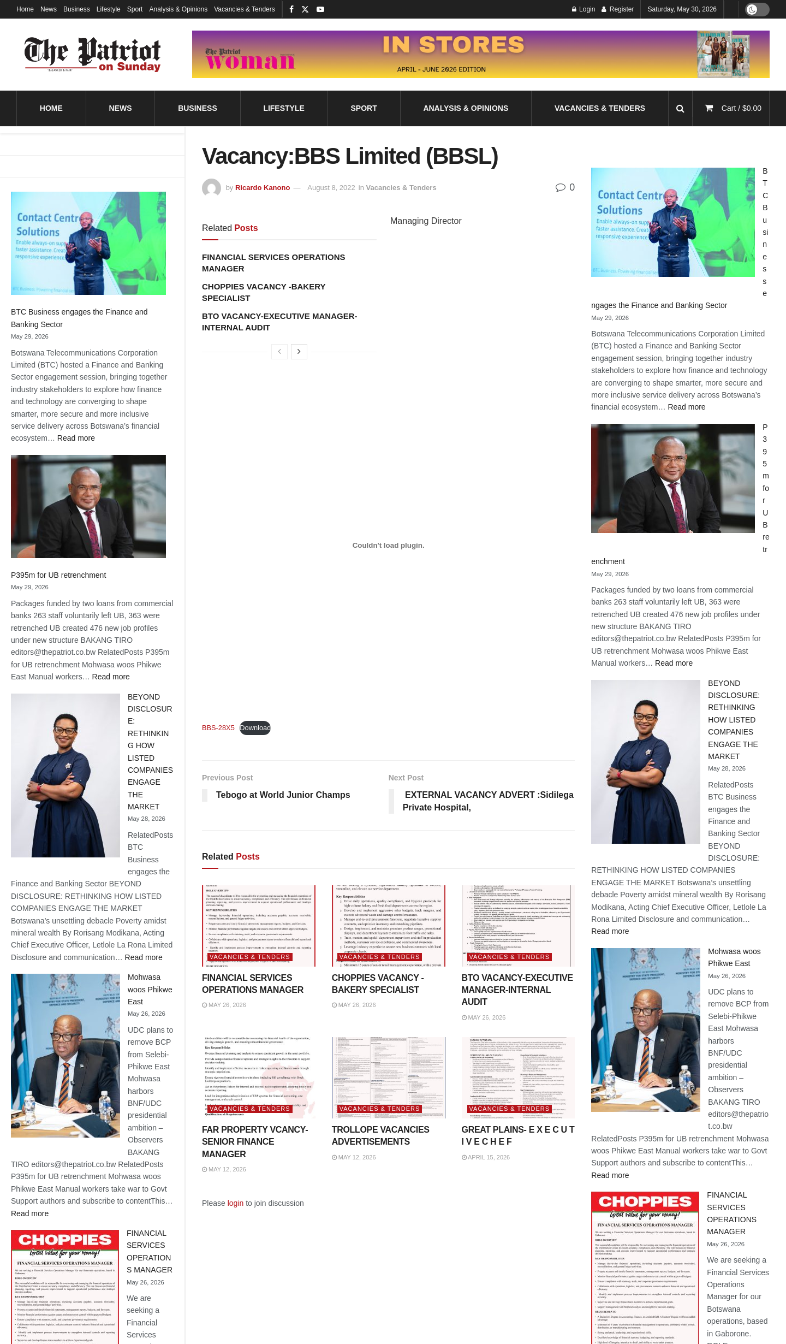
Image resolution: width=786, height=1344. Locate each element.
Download (255, 728)
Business (76, 9)
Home (25, 9)
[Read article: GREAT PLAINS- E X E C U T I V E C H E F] (518, 1077)
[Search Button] (680, 108)
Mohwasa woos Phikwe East (150, 989)
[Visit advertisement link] (481, 55)
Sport (135, 9)
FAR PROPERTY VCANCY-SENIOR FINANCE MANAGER (255, 1142)
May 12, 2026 (224, 1169)
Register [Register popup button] (618, 9)
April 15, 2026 (486, 1157)
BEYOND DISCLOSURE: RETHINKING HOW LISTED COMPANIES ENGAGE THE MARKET (734, 720)
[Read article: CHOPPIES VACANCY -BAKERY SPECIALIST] (388, 926)
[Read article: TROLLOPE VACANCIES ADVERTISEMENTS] (388, 1077)
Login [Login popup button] (584, 9)
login (236, 1203)
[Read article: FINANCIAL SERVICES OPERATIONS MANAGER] (258, 926)
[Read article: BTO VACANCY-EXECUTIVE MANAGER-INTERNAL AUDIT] (518, 926)
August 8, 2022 (331, 187)
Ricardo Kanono (262, 187)
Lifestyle (109, 9)
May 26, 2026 (224, 1005)
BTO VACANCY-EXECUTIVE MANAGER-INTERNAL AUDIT (517, 990)
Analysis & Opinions (178, 9)
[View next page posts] (299, 351)
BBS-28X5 (218, 728)
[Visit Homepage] (92, 54)
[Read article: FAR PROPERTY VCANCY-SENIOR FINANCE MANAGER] (258, 1077)
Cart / (741, 108)
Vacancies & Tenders (244, 9)
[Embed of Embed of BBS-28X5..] (388, 545)
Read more (76, 438)
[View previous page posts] (279, 351)
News (48, 9)
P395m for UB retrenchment (58, 575)
